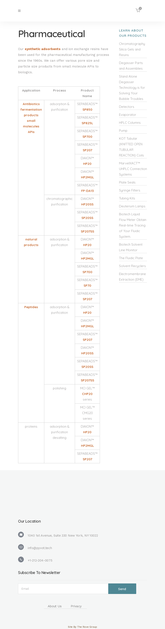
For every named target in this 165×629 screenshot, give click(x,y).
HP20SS (87, 204)
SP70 (87, 285)
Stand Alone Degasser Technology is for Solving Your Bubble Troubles (132, 87)
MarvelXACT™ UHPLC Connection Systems (133, 168)
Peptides (31, 307)
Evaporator (127, 115)
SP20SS (87, 218)
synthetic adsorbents (43, 49)
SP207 (87, 150)
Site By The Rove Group (82, 626)
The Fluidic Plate (131, 258)
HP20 (87, 164)
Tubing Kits (127, 198)
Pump (123, 131)
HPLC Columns (130, 123)
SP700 (87, 137)
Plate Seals (127, 182)
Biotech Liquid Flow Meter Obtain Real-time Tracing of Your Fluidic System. (132, 225)
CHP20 (87, 394)
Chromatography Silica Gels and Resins (132, 49)
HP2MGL (87, 177)
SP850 (87, 109)
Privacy (76, 606)
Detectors (126, 107)
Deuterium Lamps (132, 206)
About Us (55, 606)
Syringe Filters (129, 190)
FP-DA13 (87, 191)
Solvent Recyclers (132, 266)
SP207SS (87, 231)
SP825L (87, 123)
